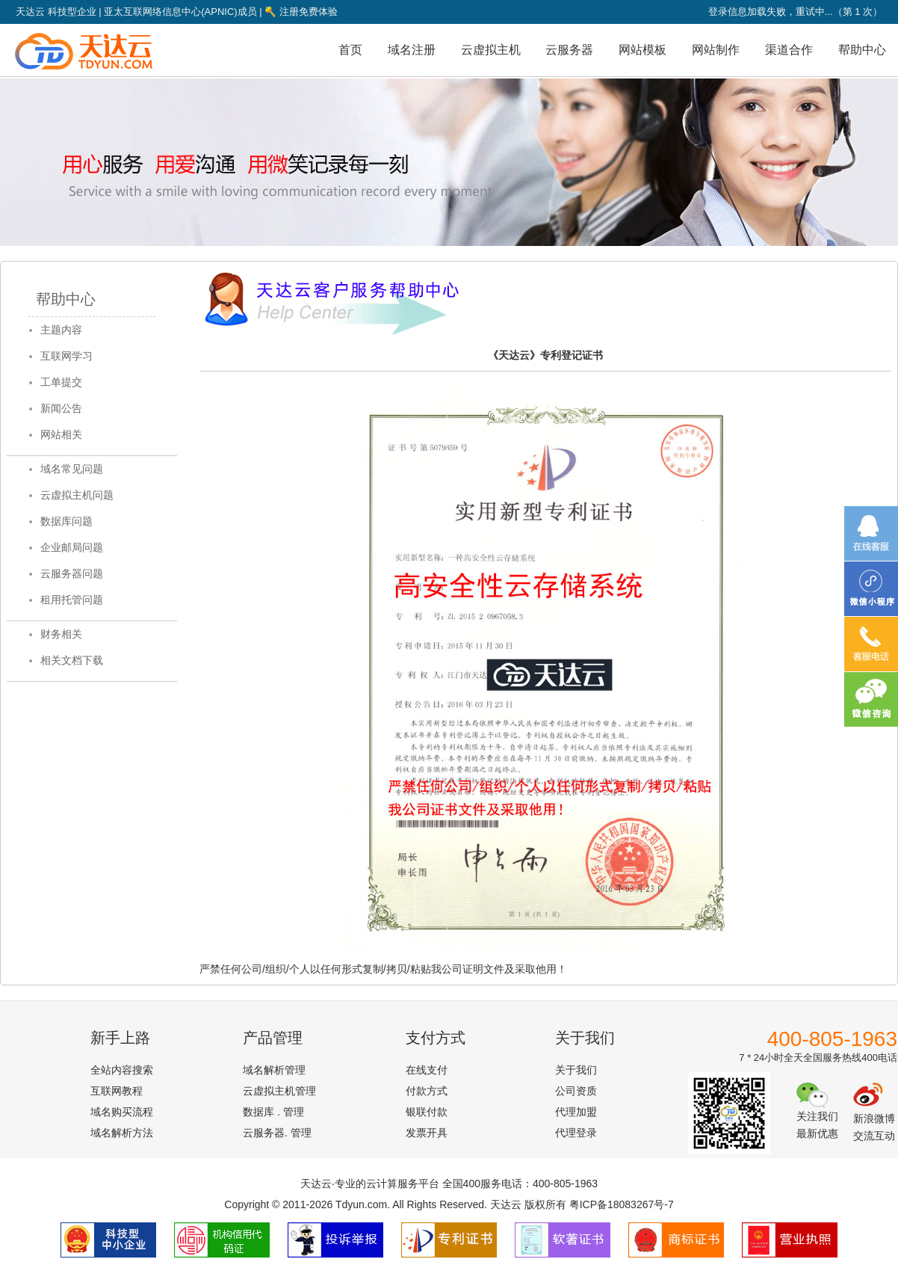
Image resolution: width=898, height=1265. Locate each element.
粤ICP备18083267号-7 (621, 1204)
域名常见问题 (71, 469)
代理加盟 (576, 1112)
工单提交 (61, 382)
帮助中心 (862, 49)
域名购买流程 (121, 1112)
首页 (350, 49)
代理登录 (576, 1133)
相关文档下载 (71, 660)
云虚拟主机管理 (279, 1091)
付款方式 (427, 1091)
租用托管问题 (71, 600)
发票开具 (427, 1133)
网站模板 (642, 49)
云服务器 (569, 49)
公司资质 (576, 1091)
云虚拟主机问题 (77, 495)
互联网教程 (116, 1091)
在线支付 (427, 1070)
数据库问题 (66, 521)
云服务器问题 (71, 573)
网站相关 (61, 434)
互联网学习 (66, 356)
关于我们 (576, 1070)
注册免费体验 (301, 11)
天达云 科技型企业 (56, 11)
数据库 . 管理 (273, 1112)
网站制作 (716, 49)
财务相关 (61, 634)
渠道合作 (789, 49)
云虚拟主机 (491, 49)
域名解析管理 (274, 1070)
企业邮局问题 (71, 547)
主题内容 (61, 330)
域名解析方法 (121, 1133)
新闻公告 (61, 408)
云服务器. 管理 (277, 1133)
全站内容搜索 (121, 1070)
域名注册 (412, 49)
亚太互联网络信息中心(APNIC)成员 (180, 11)
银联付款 (427, 1112)
